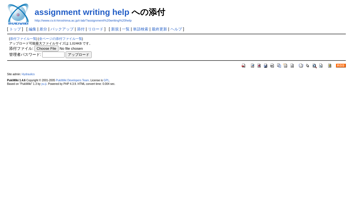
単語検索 (140, 29)
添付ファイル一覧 (23, 38)
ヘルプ (176, 29)
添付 (81, 29)
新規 (115, 29)
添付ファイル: (21, 48)
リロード (95, 29)
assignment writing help (82, 12)
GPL (106, 80)
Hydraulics (28, 74)
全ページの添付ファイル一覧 (60, 38)
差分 (43, 29)
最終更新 (159, 29)
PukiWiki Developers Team (72, 80)
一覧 (126, 29)
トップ (15, 29)
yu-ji (43, 83)
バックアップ (62, 29)
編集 (32, 29)
